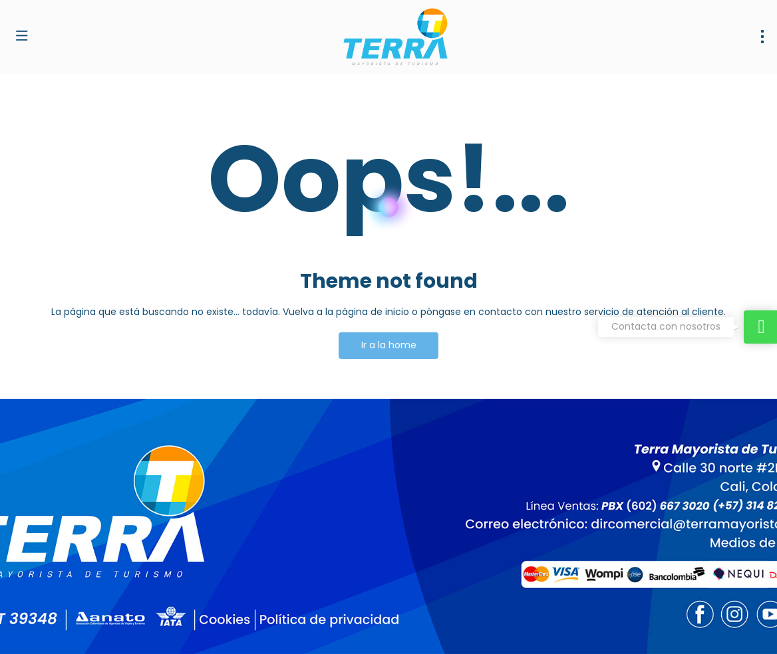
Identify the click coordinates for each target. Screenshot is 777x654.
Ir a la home (388, 345)
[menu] (762, 36)
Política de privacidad (353, 624)
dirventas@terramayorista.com (84, 538)
